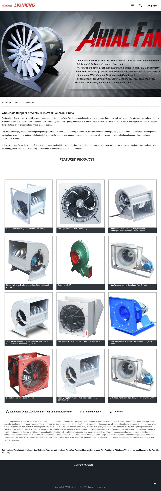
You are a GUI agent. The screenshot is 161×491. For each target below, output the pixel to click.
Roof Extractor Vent (41, 450)
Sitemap (102, 487)
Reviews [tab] (116, 411)
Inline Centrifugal (25, 450)
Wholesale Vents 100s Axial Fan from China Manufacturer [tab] (39, 411)
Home (8, 103)
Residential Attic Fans (114, 450)
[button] (132, 5)
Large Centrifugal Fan (60, 450)
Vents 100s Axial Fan (24, 103)
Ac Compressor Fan (95, 450)
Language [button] (152, 5)
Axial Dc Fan (149, 450)
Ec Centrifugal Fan (9, 450)
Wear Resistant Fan (78, 450)
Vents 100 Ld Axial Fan (133, 450)
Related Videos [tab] (90, 411)
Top (154, 483)
